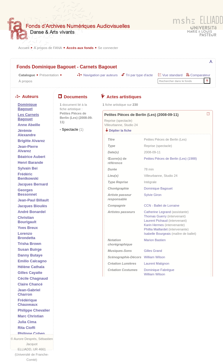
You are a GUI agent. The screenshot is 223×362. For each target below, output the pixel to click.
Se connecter (108, 48)
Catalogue (27, 75)
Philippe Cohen (31, 333)
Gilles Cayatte (30, 272)
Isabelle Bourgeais (157, 233)
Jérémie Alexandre (27, 132)
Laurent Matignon (156, 263)
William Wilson (154, 257)
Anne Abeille (29, 125)
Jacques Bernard (33, 184)
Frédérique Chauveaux (27, 302)
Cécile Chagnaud (33, 278)
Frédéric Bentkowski (28, 176)
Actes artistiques (121, 96)
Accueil (23, 48)
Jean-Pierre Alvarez (28, 148)
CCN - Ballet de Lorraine (161, 205)
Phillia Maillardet (156, 229)
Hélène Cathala (31, 267)
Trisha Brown (29, 243)
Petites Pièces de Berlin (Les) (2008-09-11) (141, 114)
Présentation (49, 75)
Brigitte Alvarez (31, 141)
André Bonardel (32, 212)
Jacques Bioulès (32, 206)
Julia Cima (27, 322)
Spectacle (72, 130)
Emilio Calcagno (32, 261)
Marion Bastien (155, 240)
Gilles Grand (153, 250)
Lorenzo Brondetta (26, 235)
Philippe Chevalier (34, 310)
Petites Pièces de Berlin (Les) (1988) (170, 158)
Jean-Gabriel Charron (29, 292)
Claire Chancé (30, 284)
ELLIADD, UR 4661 (32, 349)
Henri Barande (30, 162)
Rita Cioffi (26, 327)
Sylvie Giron (152, 195)
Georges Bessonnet (27, 192)
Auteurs (26, 96)
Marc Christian (31, 316)
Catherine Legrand (157, 212)
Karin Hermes (154, 225)
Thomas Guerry (155, 216)
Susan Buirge (30, 249)
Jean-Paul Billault (33, 200)
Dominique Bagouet (158, 188)
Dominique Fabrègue (159, 270)
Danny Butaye (30, 255)
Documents (72, 96)
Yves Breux (28, 227)
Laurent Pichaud (156, 220)
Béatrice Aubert (31, 156)
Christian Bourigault (27, 219)
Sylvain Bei (27, 168)
